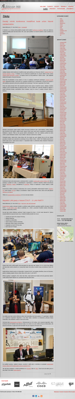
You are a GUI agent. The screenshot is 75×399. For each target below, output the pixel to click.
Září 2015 (62, 122)
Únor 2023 (62, 61)
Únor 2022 (62, 66)
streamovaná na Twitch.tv (16, 322)
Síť (60, 35)
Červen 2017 (63, 109)
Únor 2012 (62, 172)
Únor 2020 (62, 85)
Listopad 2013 (63, 148)
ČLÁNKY (45, 8)
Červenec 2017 (63, 108)
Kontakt (73, 391)
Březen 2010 (63, 200)
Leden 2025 (62, 48)
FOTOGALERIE (61, 8)
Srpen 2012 (62, 164)
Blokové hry (62, 23)
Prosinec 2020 (63, 73)
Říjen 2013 (62, 149)
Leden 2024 (62, 54)
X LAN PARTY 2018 (12, 207)
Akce (42, 0)
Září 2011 (62, 179)
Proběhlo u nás (63, 30)
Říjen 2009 (62, 207)
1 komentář (24, 27)
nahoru (45, 373)
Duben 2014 (62, 142)
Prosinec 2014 (63, 134)
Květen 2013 (63, 154)
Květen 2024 (63, 52)
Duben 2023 (62, 58)
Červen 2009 (63, 209)
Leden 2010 (62, 203)
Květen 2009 (63, 210)
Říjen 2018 (62, 97)
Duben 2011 (62, 184)
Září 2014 (62, 139)
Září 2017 (62, 105)
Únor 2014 (62, 145)
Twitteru (14, 184)
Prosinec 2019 (63, 87)
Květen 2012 (63, 167)
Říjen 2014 (62, 137)
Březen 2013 (63, 157)
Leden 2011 (62, 188)
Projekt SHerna (6, 206)
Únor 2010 (62, 202)
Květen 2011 (63, 182)
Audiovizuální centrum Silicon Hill (41, 181)
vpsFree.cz (5, 192)
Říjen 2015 (62, 121)
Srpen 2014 (62, 140)
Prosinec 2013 (63, 146)
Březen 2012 (63, 170)
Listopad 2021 (63, 69)
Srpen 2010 (62, 196)
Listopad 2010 (63, 191)
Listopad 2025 (63, 42)
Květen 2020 (63, 81)
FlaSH (61, 26)
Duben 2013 (62, 155)
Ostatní (61, 29)
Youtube (61, 391)
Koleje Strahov (18, 0)
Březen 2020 (63, 84)
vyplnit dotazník (17, 370)
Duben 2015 (62, 128)
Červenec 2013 (63, 152)
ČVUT (61, 24)
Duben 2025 (62, 45)
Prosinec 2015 (63, 118)
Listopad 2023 (63, 55)
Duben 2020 (62, 82)
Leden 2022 (62, 67)
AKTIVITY (56, 6)
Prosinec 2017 (63, 102)
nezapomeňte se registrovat (14, 195)
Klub (61, 27)
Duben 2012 (62, 169)
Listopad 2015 (63, 119)
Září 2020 (62, 78)
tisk (48, 373)
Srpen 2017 (62, 106)
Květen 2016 (63, 116)
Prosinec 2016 (63, 112)
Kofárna (11, 192)
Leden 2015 (62, 133)
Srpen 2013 (62, 151)
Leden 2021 (62, 72)
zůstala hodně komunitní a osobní (11, 75)
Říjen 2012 (62, 163)
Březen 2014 (63, 143)
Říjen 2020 (62, 76)
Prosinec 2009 (63, 205)
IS (8, 0)
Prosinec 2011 (63, 175)
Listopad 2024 (63, 49)
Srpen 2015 (62, 124)
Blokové (61, 21)
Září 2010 (62, 194)
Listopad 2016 (63, 113)
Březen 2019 (63, 91)
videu (36, 368)
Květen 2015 (63, 127)
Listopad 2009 (63, 206)
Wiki (12, 0)
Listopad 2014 (63, 136)
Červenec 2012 (63, 166)
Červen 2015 (63, 125)
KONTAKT (70, 6)
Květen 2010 (63, 197)
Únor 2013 (62, 158)
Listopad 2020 (63, 75)
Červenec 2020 (63, 79)
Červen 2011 (63, 181)
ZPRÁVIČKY (52, 8)
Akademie (36, 0)
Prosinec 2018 (63, 96)
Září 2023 (62, 57)
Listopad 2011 (63, 176)
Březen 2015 (63, 130)
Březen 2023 (63, 60)
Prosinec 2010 (63, 190)
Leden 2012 (62, 173)
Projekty (30, 0)
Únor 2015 (62, 131)
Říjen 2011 (62, 178)
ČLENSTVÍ (50, 6)
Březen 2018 (63, 99)
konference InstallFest (38, 30)
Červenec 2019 (63, 90)
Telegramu (9, 184)
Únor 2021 (62, 70)
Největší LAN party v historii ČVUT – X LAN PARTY (23, 200)
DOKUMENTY (70, 8)
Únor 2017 (62, 110)
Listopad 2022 (63, 63)
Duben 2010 (62, 199)
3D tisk (13, 190)
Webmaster (56, 391)
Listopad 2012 (63, 161)
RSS (70, 391)
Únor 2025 (62, 46)
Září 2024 (62, 51)
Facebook (66, 391)
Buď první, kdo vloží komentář (28, 203)
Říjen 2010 (62, 193)
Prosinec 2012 (63, 160)
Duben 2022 (62, 64)
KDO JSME (43, 6)
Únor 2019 (62, 93)
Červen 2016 (63, 115)
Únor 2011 (62, 187)
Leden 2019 (62, 94)
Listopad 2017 (63, 103)
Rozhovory (62, 33)
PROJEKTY (64, 6)
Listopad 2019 (63, 88)
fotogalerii (28, 368)
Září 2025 (62, 43)
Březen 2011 (63, 185)
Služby (24, 0)
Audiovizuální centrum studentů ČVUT (21, 366)
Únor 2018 (62, 100)
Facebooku (26, 184)
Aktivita (61, 20)
